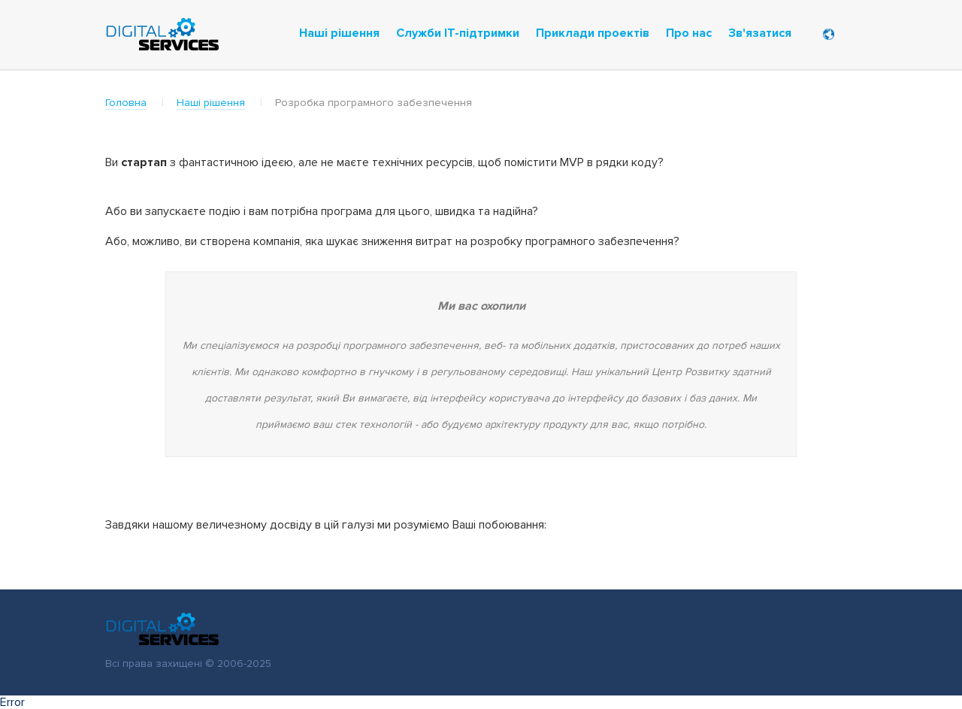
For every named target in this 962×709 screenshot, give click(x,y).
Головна (126, 103)
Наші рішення (211, 103)
